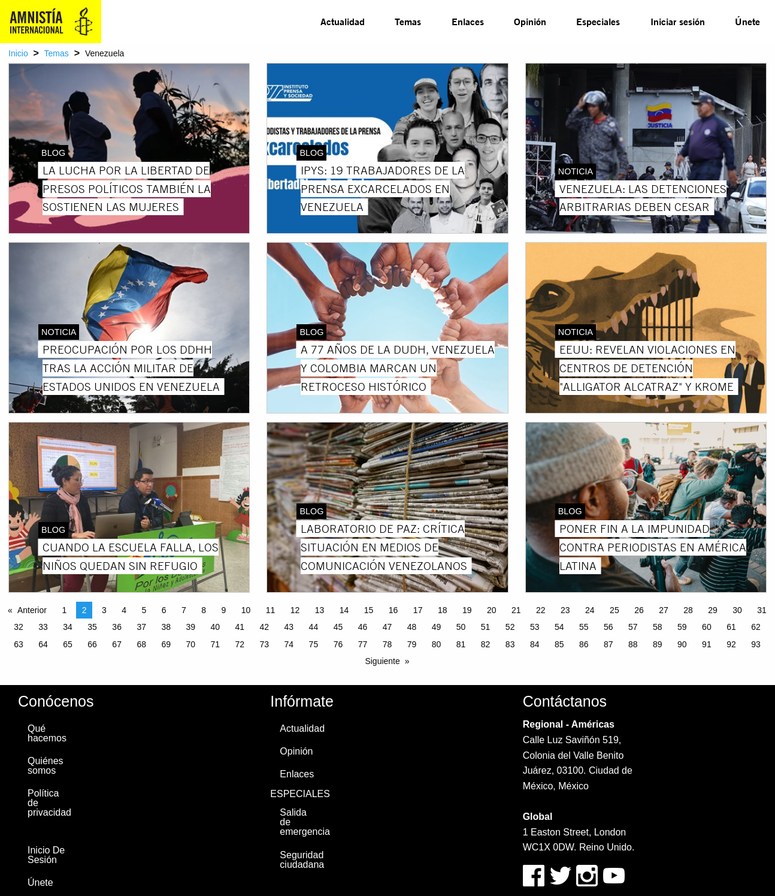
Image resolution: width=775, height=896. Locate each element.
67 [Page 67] (117, 644)
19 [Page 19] (467, 610)
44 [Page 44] (314, 627)
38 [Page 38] (166, 627)
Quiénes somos (45, 766)
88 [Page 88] (633, 644)
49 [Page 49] (436, 627)
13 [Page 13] (320, 610)
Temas (408, 21)
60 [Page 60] (707, 627)
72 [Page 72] (240, 644)
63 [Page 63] (18, 644)
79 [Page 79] (412, 644)
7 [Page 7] (183, 610)
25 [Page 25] (614, 610)
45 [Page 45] (338, 627)
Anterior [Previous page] (32, 610)
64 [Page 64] (43, 644)
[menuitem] (342, 21)
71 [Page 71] (215, 644)
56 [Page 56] (608, 627)
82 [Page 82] (486, 644)
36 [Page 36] (117, 627)
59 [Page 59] (682, 627)
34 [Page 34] (67, 627)
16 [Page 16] (393, 610)
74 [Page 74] (289, 644)
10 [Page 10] (246, 610)
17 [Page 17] (418, 610)
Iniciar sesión (677, 21)
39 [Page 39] (190, 627)
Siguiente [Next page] (382, 661)
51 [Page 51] (486, 627)
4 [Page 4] (124, 610)
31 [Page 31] (762, 610)
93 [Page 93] (756, 644)
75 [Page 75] (314, 644)
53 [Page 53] (535, 627)
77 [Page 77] (363, 644)
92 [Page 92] (731, 644)
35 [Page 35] (92, 627)
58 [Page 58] (657, 627)
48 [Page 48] (412, 627)
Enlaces (468, 21)
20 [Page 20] (492, 610)
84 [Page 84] (535, 644)
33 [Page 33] (43, 627)
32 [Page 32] (18, 627)
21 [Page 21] (516, 610)
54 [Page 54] (559, 627)
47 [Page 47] (387, 627)
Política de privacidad (49, 802)
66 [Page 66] (92, 644)
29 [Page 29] (713, 610)
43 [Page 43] (289, 627)
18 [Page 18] (442, 610)
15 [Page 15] (369, 610)
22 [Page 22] (541, 610)
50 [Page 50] (461, 627)
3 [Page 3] (104, 610)
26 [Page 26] (639, 610)
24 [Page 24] (590, 610)
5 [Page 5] (143, 610)
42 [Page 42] (265, 627)
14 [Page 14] (344, 610)
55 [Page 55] (584, 627)
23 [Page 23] (565, 610)
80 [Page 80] (436, 644)
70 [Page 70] (190, 644)
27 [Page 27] (663, 610)
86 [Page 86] (584, 644)
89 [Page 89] (657, 644)
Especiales (598, 21)
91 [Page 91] (707, 644)
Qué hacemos (47, 733)
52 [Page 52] (510, 627)
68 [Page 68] (141, 644)
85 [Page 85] (559, 644)
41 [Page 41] (240, 627)
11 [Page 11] (271, 610)
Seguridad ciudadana (302, 860)
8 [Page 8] (203, 610)
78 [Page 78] (387, 644)
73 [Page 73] (265, 644)
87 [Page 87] (608, 644)
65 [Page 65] (67, 644)
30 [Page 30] (737, 610)
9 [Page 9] (223, 610)
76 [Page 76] (338, 644)
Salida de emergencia (304, 822)
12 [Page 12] (295, 610)
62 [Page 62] (756, 627)
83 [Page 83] (510, 644)
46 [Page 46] (363, 627)
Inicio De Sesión (46, 855)
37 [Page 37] (141, 627)
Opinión (530, 21)
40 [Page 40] (215, 627)
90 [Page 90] (682, 644)
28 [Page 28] (688, 610)
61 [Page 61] (731, 627)
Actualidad (342, 21)
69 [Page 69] (166, 644)
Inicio (18, 53)
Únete (747, 21)
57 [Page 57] (633, 627)
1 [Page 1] (64, 610)
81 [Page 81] (461, 644)
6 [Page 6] (164, 610)
